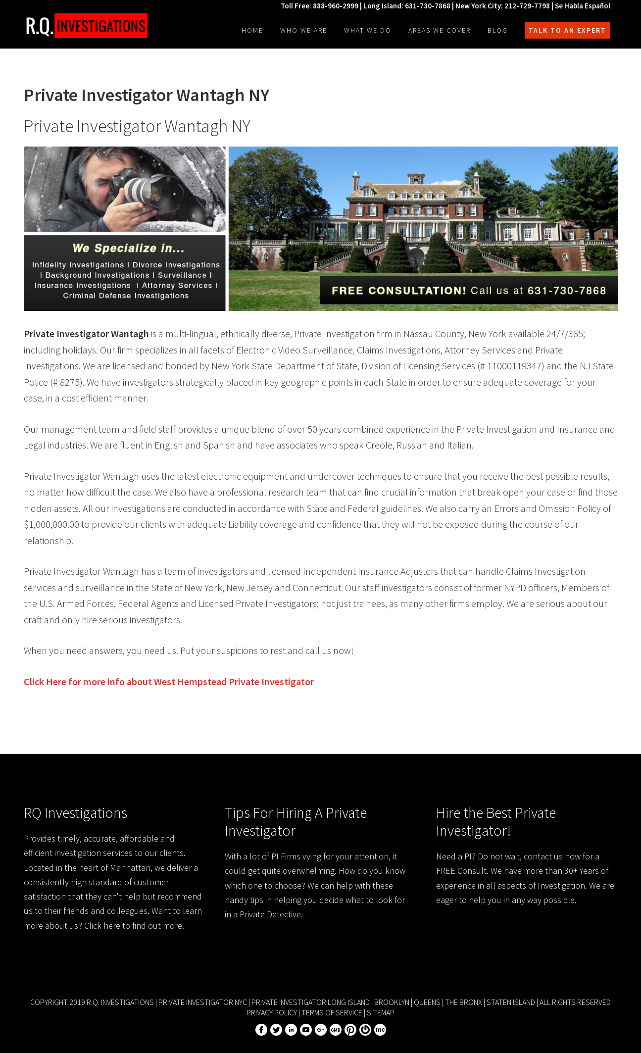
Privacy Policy (272, 1012)
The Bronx (463, 1002)
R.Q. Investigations (86, 25)
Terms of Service (331, 1012)
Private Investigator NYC (202, 1002)
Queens (427, 1002)
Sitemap (380, 1012)
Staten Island (511, 1002)
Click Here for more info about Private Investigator (169, 681)
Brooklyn (391, 1002)
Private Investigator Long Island (310, 1002)
